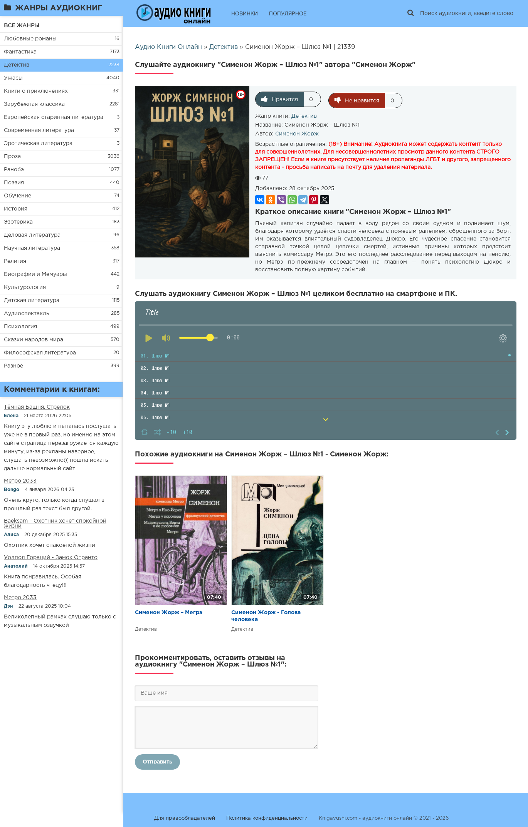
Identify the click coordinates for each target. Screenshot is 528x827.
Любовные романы (30, 39)
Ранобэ (14, 169)
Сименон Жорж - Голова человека (266, 615)
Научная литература (32, 248)
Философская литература (40, 353)
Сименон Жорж (297, 132)
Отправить (157, 761)
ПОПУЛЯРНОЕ (288, 14)
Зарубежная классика (34, 104)
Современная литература (39, 130)
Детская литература (31, 300)
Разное (13, 366)
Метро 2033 (20, 481)
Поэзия (14, 182)
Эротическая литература (38, 143)
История (15, 209)
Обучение (17, 196)
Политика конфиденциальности (267, 817)
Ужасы (13, 78)
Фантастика (20, 52)
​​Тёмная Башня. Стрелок (37, 407)
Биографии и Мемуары (35, 274)
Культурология (25, 287)
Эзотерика (18, 222)
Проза (12, 156)
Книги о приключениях (36, 91)
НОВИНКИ (244, 14)
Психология (20, 326)
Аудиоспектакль (26, 313)
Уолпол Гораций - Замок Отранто (51, 557)
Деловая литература (32, 235)
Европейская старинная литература (53, 117)
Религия (15, 261)
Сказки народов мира (33, 339)
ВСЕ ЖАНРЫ (21, 25)
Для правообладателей (184, 817)
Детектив (16, 65)
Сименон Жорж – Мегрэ (168, 611)
